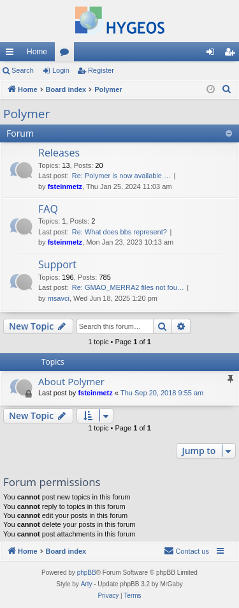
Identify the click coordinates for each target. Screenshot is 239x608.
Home (37, 51)
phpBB (86, 572)
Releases (59, 153)
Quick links (12, 54)
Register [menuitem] (232, 54)
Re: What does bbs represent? (119, 232)
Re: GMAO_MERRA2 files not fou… (128, 287)
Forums (67, 54)
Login (60, 70)
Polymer (26, 113)
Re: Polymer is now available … (121, 175)
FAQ (48, 209)
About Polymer (71, 381)
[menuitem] (227, 89)
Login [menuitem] (213, 54)
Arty (86, 584)
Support (57, 264)
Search (22, 70)
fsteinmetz (65, 186)
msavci (58, 298)
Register (101, 70)
